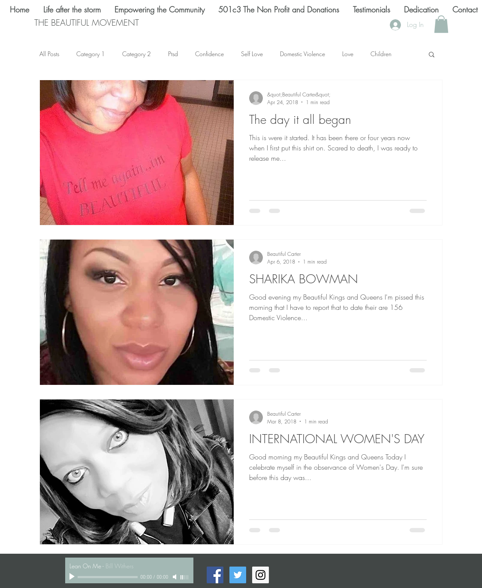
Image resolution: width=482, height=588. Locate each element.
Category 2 (136, 54)
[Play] (72, 576)
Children (381, 54)
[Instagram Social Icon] (260, 575)
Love (347, 54)
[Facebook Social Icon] (215, 575)
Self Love (252, 54)
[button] (441, 24)
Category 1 (90, 54)
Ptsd (173, 54)
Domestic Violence (302, 54)
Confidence (209, 54)
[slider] (185, 577)
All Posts (49, 54)
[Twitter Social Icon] (237, 575)
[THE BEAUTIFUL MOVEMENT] (86, 23)
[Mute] (175, 577)
